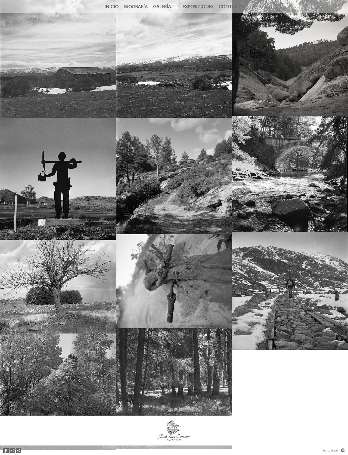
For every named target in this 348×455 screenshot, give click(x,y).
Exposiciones (197, 11)
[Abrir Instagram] (12, 450)
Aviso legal (330, 450)
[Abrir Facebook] (6, 450)
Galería (162, 11)
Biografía (136, 11)
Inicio (111, 11)
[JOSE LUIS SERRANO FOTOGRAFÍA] (174, 430)
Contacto (231, 11)
